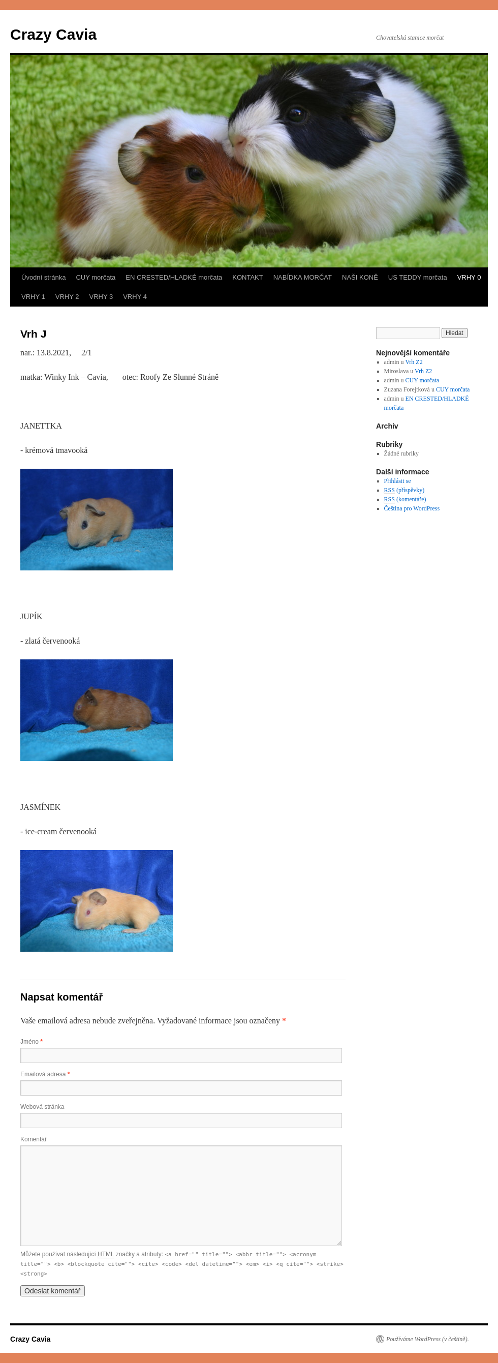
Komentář (33, 1139)
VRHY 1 (33, 296)
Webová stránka (42, 1106)
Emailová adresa (45, 1074)
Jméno (31, 1041)
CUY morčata (95, 277)
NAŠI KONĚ (360, 277)
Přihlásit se (397, 480)
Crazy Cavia (53, 34)
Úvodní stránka (43, 277)
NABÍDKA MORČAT (302, 277)
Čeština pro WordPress (412, 508)
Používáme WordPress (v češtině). (427, 1339)
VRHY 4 (135, 296)
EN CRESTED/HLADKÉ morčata (174, 277)
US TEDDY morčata (417, 277)
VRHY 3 (101, 296)
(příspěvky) (404, 490)
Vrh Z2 (413, 362)
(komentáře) (405, 499)
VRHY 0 (469, 277)
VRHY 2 (67, 296)
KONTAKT (247, 277)
